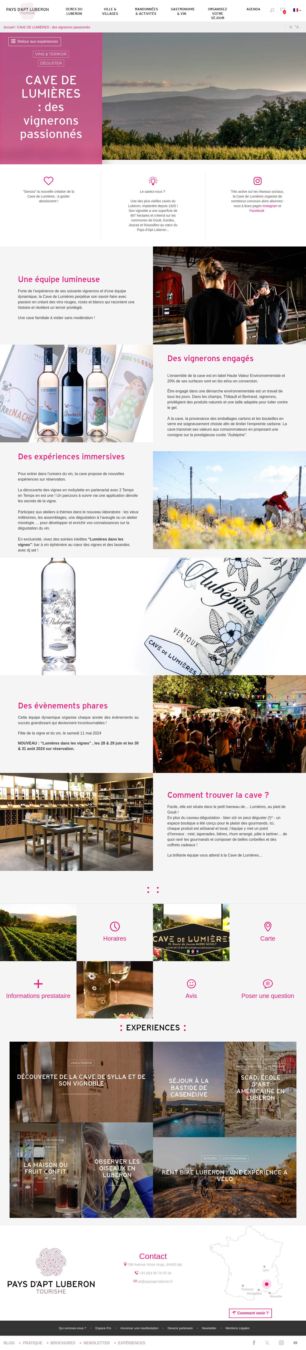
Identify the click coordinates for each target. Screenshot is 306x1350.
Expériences (131, 1343)
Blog (10, 1343)
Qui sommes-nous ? (73, 1328)
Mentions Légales (238, 1328)
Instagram (269, 206)
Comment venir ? (250, 1313)
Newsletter (209, 1328)
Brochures (63, 1343)
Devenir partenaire (181, 1328)
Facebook (257, 211)
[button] (74, 10)
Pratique (33, 1343)
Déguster (51, 63)
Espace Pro (103, 1328)
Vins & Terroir (51, 54)
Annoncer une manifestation (139, 1328)
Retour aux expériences (34, 41)
